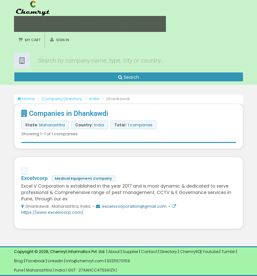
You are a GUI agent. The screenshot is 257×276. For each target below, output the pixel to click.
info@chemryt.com (85, 261)
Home (25, 24)
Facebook (35, 261)
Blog (18, 261)
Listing (111, 24)
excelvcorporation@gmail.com (134, 206)
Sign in (62, 39)
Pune (19, 270)
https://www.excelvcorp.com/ (52, 212)
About (114, 251)
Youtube (210, 251)
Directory (169, 251)
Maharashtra (39, 270)
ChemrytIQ (84, 24)
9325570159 (118, 261)
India (94, 99)
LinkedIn (56, 261)
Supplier (130, 251)
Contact (149, 251)
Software (136, 24)
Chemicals (52, 24)
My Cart (32, 39)
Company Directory (62, 99)
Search (128, 77)
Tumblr (228, 251)
